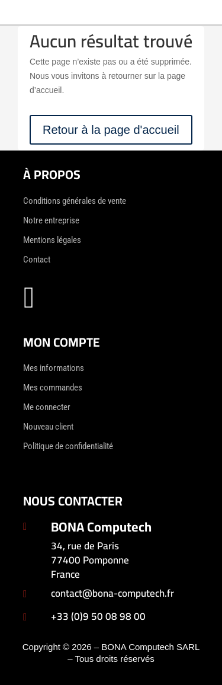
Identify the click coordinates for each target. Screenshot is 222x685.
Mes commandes (52, 387)
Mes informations (53, 368)
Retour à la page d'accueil (111, 129)
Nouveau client (48, 426)
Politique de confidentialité (68, 446)
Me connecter (46, 407)
